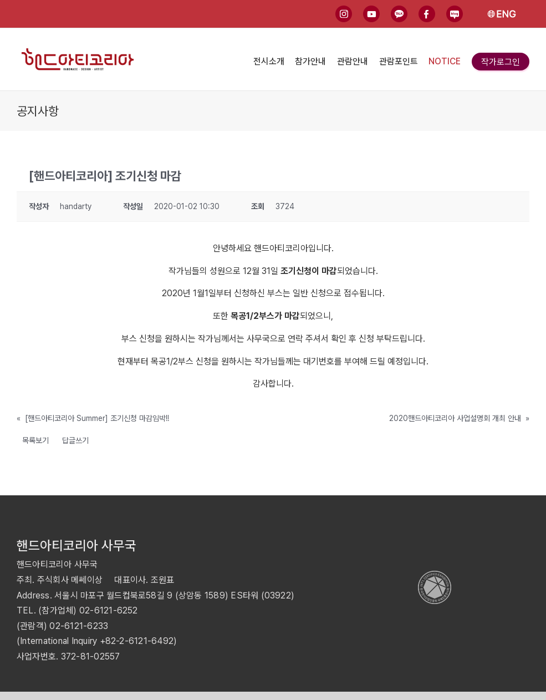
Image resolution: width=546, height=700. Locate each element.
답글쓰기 (75, 440)
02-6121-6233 (78, 626)
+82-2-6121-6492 (137, 641)
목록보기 (35, 440)
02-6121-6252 (108, 610)
